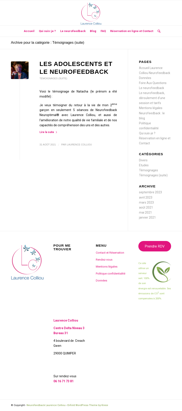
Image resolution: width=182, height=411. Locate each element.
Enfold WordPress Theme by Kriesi (87, 405)
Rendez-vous (104, 259)
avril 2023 (145, 197)
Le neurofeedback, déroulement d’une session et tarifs (152, 98)
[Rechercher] (157, 31)
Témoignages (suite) (53, 78)
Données (145, 78)
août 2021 (146, 207)
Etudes (144, 165)
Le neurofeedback (151, 88)
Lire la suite (49, 132)
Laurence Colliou (79, 144)
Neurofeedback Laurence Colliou (46, 405)
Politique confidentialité (110, 273)
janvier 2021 (147, 217)
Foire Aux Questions (153, 83)
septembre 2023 (150, 192)
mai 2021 (145, 212)
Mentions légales (150, 108)
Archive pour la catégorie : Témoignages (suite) (47, 42)
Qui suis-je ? (147, 133)
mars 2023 (146, 202)
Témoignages (148, 170)
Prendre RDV (155, 246)
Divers (143, 160)
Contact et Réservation (110, 252)
